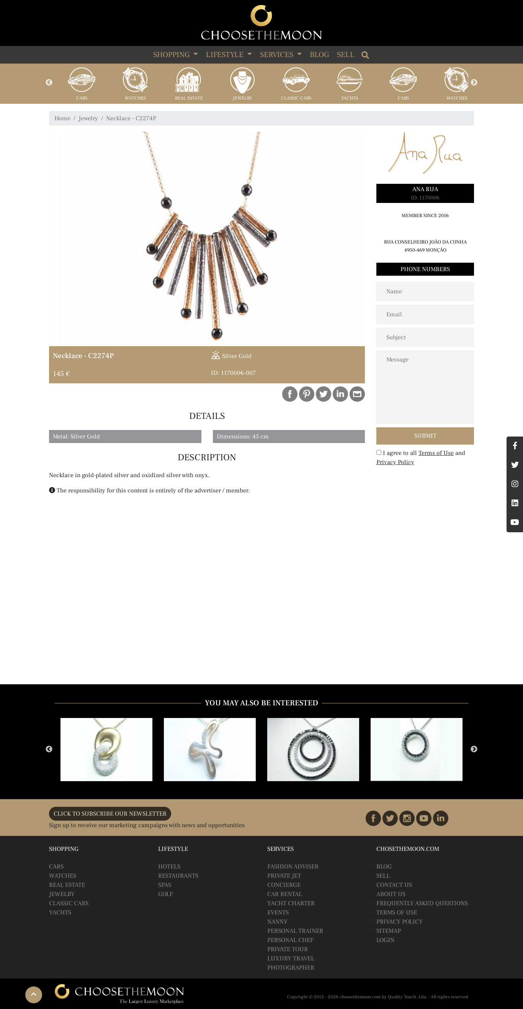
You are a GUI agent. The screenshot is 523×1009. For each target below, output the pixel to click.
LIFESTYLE (225, 55)
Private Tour (287, 949)
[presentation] (425, 485)
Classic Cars (296, 98)
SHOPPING (172, 55)
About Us (390, 894)
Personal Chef (290, 940)
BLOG (384, 866)
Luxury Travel (290, 958)
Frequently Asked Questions (422, 903)
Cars (81, 98)
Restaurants (178, 876)
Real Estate (189, 98)
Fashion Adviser (293, 866)
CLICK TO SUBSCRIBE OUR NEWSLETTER (110, 814)
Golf (165, 894)
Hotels (169, 866)
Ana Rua (425, 189)
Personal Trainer (295, 931)
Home (62, 118)
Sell (346, 55)
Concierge (284, 885)
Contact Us (394, 885)
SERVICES (277, 55)
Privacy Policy (395, 462)
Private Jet (284, 876)
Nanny (277, 922)
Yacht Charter (291, 903)
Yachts (349, 98)
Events (278, 912)
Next (474, 83)
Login (385, 940)
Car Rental (284, 894)
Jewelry (242, 98)
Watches (135, 98)
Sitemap (388, 931)
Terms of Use (436, 453)
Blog (319, 55)
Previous (49, 83)
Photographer (290, 967)
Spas (164, 885)
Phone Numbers (425, 269)
